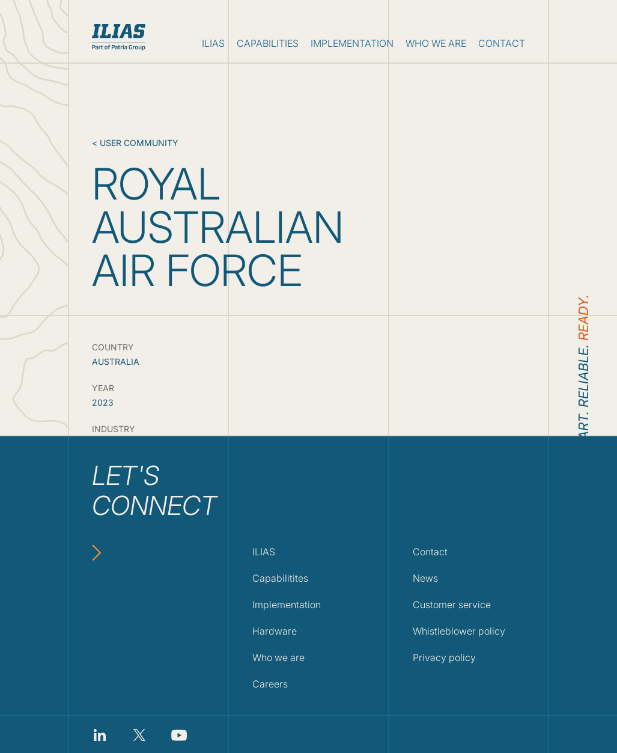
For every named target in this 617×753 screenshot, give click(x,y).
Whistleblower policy (459, 631)
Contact (430, 552)
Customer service (452, 605)
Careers (270, 684)
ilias (213, 43)
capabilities (268, 43)
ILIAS (263, 552)
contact (501, 43)
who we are (436, 43)
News (425, 578)
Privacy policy (444, 657)
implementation (352, 43)
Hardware (274, 631)
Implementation (286, 605)
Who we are (278, 657)
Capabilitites (280, 578)
